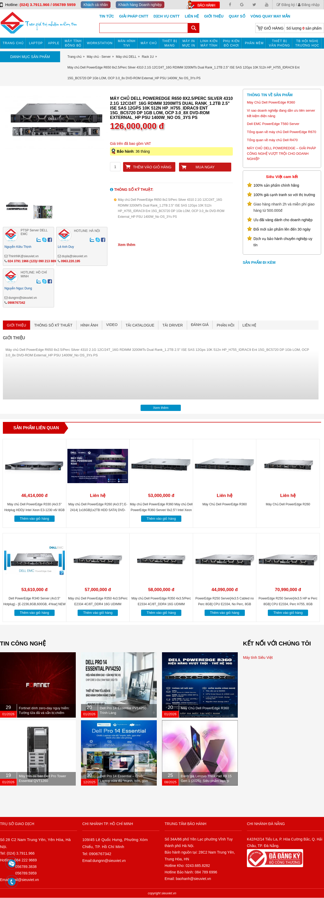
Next (116, 145)
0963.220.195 (70, 261)
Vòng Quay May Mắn (270, 16)
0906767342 (16, 303)
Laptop (36, 43)
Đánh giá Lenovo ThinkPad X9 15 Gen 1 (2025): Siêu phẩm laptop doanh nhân (206, 780)
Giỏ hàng (274, 28)
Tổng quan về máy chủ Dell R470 (272, 140)
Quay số (237, 16)
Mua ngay (205, 167)
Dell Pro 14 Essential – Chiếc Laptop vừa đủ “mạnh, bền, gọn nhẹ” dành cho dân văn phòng (124, 780)
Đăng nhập (309, 5)
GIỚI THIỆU (16, 325)
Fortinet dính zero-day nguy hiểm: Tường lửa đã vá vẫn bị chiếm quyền (44, 712)
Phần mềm (254, 43)
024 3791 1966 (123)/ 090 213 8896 (33, 261)
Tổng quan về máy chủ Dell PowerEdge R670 (281, 132)
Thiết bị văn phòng (279, 43)
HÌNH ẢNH (89, 325)
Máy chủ (149, 43)
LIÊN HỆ (249, 325)
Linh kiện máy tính (209, 43)
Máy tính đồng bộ (73, 43)
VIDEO (112, 325)
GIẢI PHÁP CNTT (133, 16)
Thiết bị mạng (169, 43)
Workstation (100, 43)
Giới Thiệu (213, 16)
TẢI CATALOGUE (140, 325)
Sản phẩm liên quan (36, 428)
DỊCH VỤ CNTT (167, 16)
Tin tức (106, 16)
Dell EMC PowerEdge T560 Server (273, 124)
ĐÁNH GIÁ (200, 325)
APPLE (54, 43)
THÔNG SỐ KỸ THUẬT (53, 325)
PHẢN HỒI (225, 325)
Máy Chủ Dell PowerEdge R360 (271, 102)
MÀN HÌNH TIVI (126, 43)
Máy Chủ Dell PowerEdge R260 (288, 504)
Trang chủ (13, 43)
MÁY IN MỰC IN (188, 43)
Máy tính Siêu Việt (258, 657)
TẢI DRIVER (172, 325)
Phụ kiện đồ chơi (231, 43)
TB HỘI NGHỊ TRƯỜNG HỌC (307, 43)
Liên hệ (192, 16)
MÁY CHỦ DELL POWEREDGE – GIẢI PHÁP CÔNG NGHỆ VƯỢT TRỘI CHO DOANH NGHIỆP (281, 153)
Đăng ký (286, 5)
